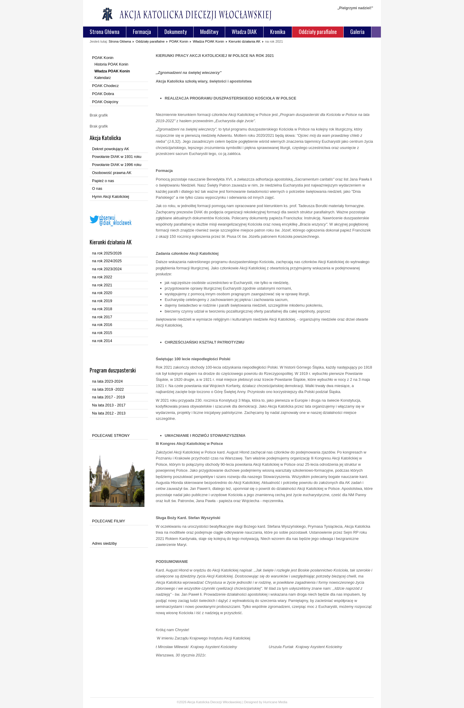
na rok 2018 (102, 309)
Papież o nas (103, 180)
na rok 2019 (102, 301)
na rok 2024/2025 (107, 261)
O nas (97, 188)
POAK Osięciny (105, 102)
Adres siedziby (104, 543)
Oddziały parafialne (318, 31)
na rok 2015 (102, 332)
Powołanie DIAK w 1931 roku (116, 156)
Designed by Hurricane (261, 702)
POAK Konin (178, 41)
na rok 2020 (102, 293)
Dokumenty (175, 31)
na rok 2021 (102, 285)
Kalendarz (102, 78)
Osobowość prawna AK (111, 172)
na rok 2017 (102, 317)
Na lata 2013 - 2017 (108, 405)
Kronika (277, 31)
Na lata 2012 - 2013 (108, 413)
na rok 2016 (102, 324)
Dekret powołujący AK (110, 149)
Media (282, 702)
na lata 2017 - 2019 (108, 397)
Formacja (142, 31)
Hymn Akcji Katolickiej (110, 196)
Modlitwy (209, 31)
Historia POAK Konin (111, 64)
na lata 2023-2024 (107, 381)
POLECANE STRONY (111, 435)
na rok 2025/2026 (107, 253)
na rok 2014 (102, 341)
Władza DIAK (244, 31)
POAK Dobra (103, 93)
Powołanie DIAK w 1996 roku (116, 164)
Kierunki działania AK (245, 41)
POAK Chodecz (105, 85)
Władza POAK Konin (208, 41)
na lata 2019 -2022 (108, 389)
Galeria (357, 31)
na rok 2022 (102, 277)
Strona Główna (104, 31)
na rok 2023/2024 (107, 269)
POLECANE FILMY (108, 521)
